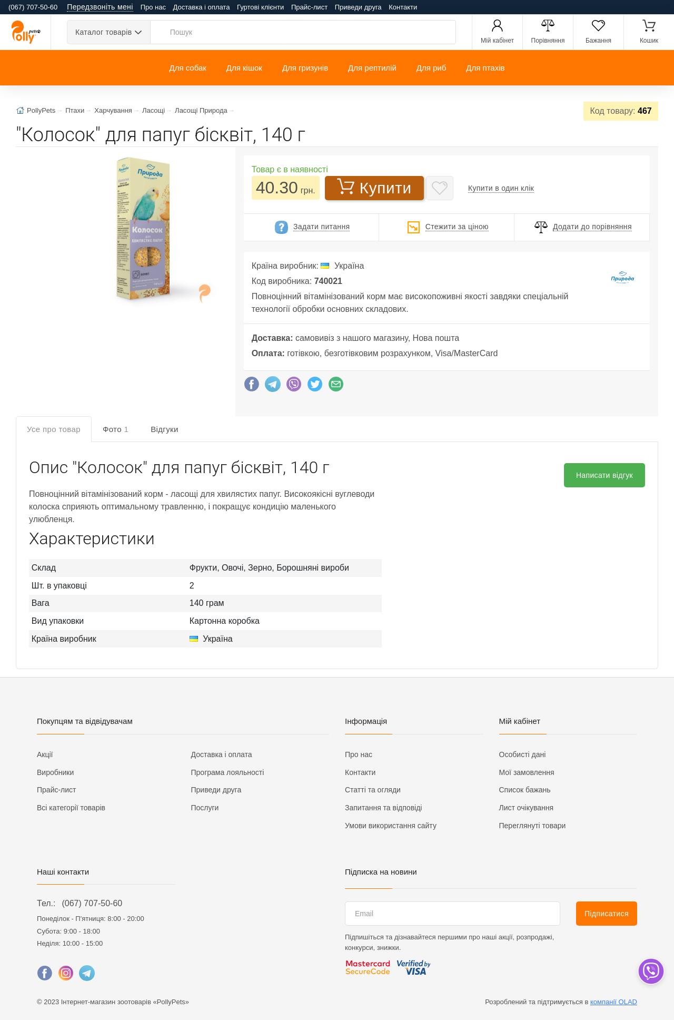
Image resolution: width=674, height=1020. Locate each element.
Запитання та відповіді (383, 807)
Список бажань (525, 790)
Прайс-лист (309, 7)
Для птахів (485, 67)
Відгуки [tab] (165, 429)
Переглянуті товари (532, 825)
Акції (45, 754)
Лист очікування (526, 807)
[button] (139, 230)
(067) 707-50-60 (92, 903)
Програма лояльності (227, 772)
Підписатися (606, 913)
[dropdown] (650, 971)
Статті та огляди (373, 790)
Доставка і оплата (201, 7)
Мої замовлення (526, 772)
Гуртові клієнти (260, 7)
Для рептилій (372, 67)
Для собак (187, 67)
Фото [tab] (115, 429)
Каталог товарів (103, 32)
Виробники (55, 772)
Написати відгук (604, 475)
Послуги (205, 807)
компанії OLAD (613, 1002)
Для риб (432, 67)
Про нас (153, 7)
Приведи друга (358, 7)
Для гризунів (305, 67)
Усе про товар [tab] (54, 429)
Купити (374, 187)
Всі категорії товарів (71, 807)
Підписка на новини (381, 871)
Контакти (403, 7)
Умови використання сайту (391, 825)
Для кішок (244, 67)
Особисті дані (522, 754)
